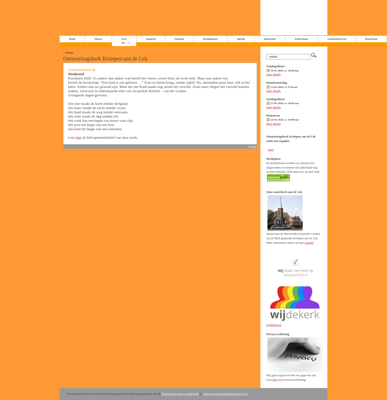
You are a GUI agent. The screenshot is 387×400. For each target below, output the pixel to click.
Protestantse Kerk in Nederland (180, 394)
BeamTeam (371, 39)
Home (70, 52)
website (309, 242)
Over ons (124, 41)
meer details (273, 74)
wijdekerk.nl (273, 325)
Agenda (241, 39)
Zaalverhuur (301, 39)
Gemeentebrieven (336, 39)
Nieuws (98, 39)
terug (252, 147)
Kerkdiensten (210, 39)
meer (271, 149)
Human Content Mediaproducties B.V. (226, 394)
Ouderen (179, 39)
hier (78, 137)
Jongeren (151, 39)
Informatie (270, 39)
